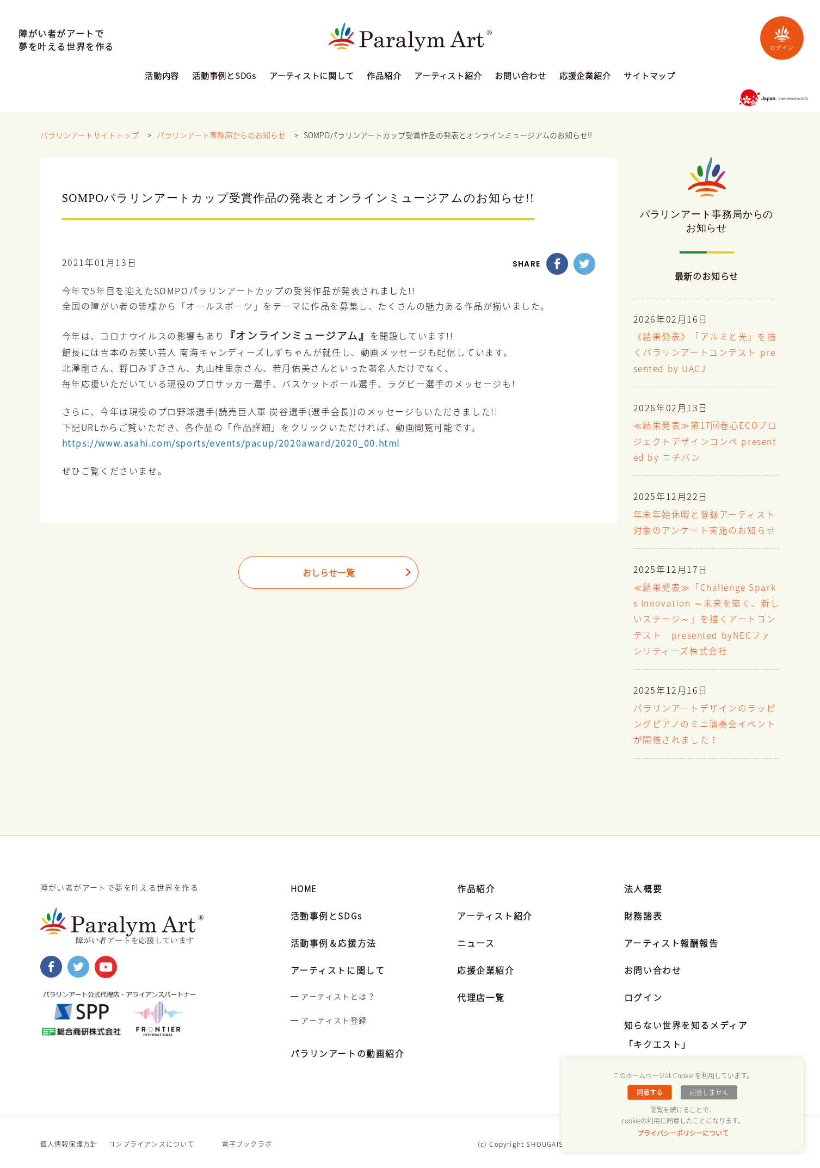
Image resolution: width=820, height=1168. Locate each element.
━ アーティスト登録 (329, 1015)
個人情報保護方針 (69, 1139)
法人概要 (643, 882)
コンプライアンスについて (151, 1139)
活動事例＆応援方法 (334, 937)
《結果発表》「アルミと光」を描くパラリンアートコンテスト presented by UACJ (705, 353)
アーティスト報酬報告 (671, 937)
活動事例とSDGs (224, 77)
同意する (650, 1092)
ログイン (782, 38)
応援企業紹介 (585, 77)
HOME (304, 882)
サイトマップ (649, 77)
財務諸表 (643, 910)
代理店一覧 (481, 992)
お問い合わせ (520, 77)
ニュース (476, 937)
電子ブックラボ (247, 1139)
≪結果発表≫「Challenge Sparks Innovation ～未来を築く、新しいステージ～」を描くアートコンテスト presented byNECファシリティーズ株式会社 (705, 616)
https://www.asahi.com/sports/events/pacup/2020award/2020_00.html (231, 443)
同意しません (708, 1092)
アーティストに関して (311, 77)
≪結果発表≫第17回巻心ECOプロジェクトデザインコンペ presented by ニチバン (706, 441)
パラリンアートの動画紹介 (348, 1048)
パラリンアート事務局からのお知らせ (221, 135)
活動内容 (162, 77)
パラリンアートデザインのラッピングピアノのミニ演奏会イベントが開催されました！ (704, 720)
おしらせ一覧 (329, 573)
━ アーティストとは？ (333, 991)
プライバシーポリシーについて (683, 1133)
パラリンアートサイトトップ (89, 135)
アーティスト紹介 (448, 77)
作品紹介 (384, 77)
